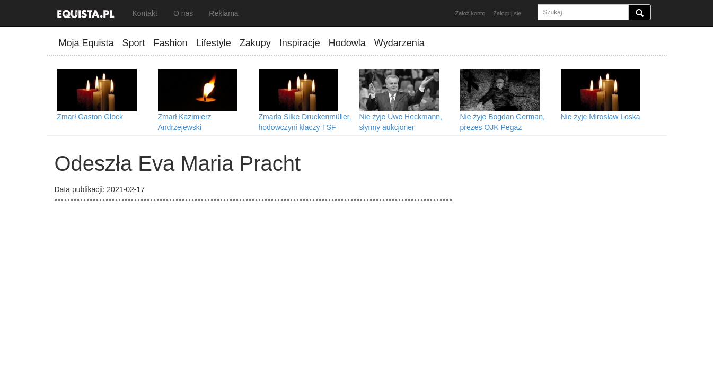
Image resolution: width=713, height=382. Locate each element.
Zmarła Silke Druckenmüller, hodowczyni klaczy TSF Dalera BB (305, 127)
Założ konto (470, 13)
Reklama (223, 13)
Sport (133, 43)
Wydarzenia (399, 43)
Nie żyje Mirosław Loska (600, 116)
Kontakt (145, 13)
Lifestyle (213, 43)
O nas (183, 13)
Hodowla (347, 43)
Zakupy (255, 43)
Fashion (171, 43)
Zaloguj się (507, 13)
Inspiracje (299, 43)
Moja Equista (86, 43)
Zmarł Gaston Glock (90, 116)
